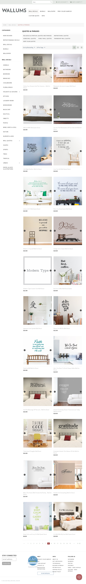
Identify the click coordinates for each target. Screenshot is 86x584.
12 (60, 543)
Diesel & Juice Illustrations (8, 168)
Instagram (71, 559)
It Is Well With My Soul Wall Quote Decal (64, 534)
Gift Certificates (57, 561)
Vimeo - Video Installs (74, 567)
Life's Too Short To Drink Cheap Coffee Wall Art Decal (66, 369)
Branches (6, 78)
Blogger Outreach (58, 565)
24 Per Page (41, 48)
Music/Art (6, 109)
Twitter (70, 563)
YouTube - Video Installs (72, 570)
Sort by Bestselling (29, 48)
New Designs (7, 35)
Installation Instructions (41, 568)
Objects (6, 118)
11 (57, 543)
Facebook (70, 561)
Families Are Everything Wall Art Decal (64, 493)
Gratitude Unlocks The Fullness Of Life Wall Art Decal (66, 452)
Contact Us (40, 565)
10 (54, 543)
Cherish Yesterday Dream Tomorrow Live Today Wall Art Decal (66, 410)
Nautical (6, 114)
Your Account (41, 563)
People (5, 123)
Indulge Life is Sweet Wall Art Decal (63, 249)
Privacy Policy (57, 571)
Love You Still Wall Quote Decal (61, 169)
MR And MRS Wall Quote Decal (31, 127)
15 (70, 543)
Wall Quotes (7, 141)
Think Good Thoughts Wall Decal (32, 451)
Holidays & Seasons (10, 92)
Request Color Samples (44, 559)
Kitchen (6, 96)
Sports (5, 149)
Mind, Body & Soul (9, 127)
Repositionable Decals (11, 40)
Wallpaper (51, 11)
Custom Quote (34, 16)
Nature (5, 132)
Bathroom (7, 69)
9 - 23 (78, 543)
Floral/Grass (8, 87)
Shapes (5, 145)
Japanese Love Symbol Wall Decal (32, 328)
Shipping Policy (57, 569)
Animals (6, 65)
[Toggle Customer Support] (79, 577)
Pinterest (71, 565)
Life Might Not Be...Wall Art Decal (32, 169)
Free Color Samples (65, 11)
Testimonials (56, 563)
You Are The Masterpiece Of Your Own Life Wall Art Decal (67, 128)
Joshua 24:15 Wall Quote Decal (31, 209)
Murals (42, 11)
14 (67, 543)
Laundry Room (8, 100)
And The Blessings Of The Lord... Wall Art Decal (36, 410)
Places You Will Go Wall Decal (61, 328)
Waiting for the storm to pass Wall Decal (64, 86)
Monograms (7, 105)
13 (64, 543)
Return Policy (57, 567)
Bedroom (6, 74)
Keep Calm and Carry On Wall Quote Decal (35, 534)
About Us (55, 559)
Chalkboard (7, 83)
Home (5, 25)
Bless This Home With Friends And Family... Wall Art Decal (37, 493)
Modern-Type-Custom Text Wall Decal (33, 288)
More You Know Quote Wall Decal (62, 209)
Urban (5, 163)
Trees (5, 154)
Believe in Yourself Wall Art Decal (32, 249)
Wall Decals (33, 11)
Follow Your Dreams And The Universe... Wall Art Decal (36, 87)
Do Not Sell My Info (45, 573)
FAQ (38, 561)
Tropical (6, 158)
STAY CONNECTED (9, 555)
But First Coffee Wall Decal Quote (62, 288)
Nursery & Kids (8, 136)
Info (43, 16)
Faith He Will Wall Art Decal (30, 368)
